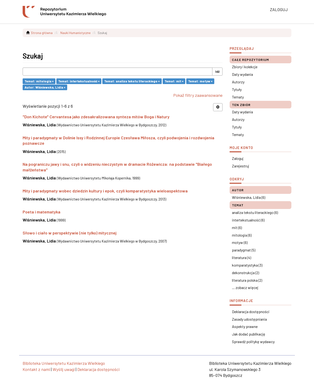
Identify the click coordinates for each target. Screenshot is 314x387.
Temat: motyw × (200, 81)
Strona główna (42, 33)
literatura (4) (241, 257)
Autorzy (238, 82)
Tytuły (237, 89)
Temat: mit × (174, 81)
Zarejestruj (240, 166)
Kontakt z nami (36, 369)
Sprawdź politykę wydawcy (253, 341)
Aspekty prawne (245, 326)
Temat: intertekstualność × (78, 81)
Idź (217, 71)
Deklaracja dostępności (250, 311)
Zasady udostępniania (249, 319)
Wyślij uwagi (64, 369)
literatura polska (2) (247, 280)
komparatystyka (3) (247, 265)
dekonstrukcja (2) (245, 272)
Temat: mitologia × (39, 81)
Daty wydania (242, 74)
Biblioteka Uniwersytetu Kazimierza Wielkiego (64, 363)
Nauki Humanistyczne (75, 33)
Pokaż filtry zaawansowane (198, 95)
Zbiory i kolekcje (244, 66)
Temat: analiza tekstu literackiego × (132, 81)
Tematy (238, 97)
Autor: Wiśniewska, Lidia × (45, 87)
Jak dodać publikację (248, 334)
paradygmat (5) (243, 250)
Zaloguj (238, 158)
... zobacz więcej (245, 287)
